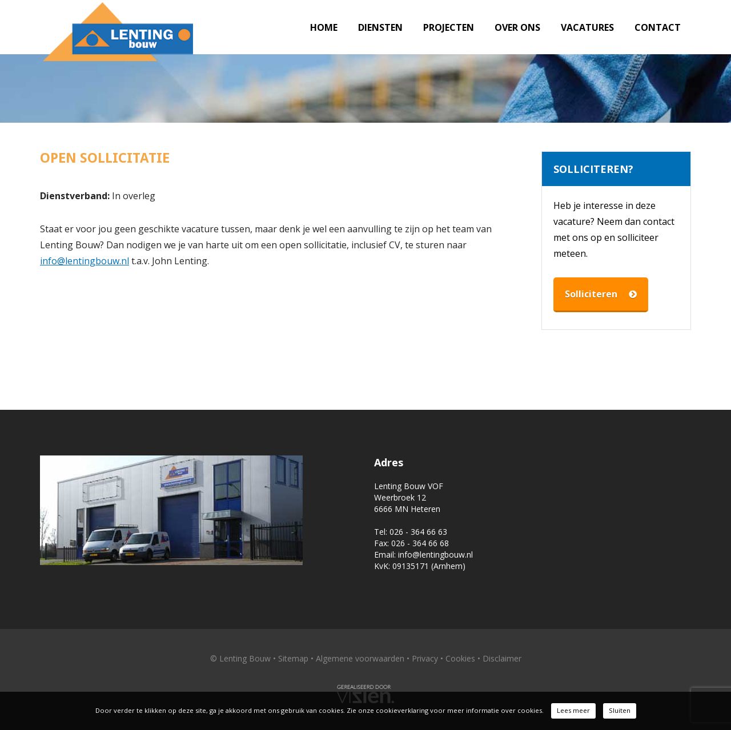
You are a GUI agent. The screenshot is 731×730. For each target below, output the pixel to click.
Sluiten (619, 710)
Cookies (460, 658)
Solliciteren (601, 294)
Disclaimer (502, 658)
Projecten (448, 27)
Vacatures (587, 27)
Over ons (517, 27)
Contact (657, 27)
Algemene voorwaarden (360, 658)
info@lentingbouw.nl (84, 261)
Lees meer (573, 710)
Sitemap (293, 658)
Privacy (425, 658)
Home (324, 27)
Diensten (380, 27)
